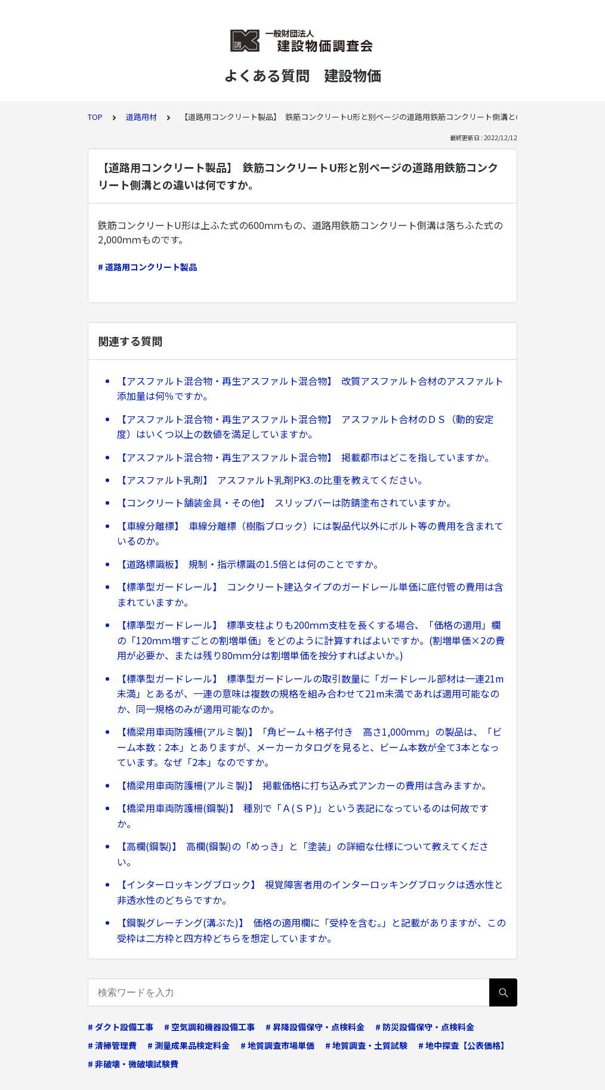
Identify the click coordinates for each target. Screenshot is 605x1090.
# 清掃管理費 (112, 1045)
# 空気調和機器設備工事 (209, 1027)
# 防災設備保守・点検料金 (424, 1027)
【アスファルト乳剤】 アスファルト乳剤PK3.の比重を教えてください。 (272, 480)
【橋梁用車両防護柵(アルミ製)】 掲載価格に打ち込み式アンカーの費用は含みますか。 (304, 785)
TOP (95, 116)
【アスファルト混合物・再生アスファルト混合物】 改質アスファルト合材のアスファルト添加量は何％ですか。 (310, 388)
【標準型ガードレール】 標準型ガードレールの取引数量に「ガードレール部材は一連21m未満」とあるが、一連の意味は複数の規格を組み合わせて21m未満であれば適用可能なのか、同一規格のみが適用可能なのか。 (310, 693)
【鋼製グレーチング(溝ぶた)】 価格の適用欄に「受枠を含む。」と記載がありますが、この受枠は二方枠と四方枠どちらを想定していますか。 (311, 930)
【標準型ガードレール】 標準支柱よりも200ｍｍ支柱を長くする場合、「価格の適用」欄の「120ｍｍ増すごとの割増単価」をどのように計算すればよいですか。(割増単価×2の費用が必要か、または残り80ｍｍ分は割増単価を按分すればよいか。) (311, 639)
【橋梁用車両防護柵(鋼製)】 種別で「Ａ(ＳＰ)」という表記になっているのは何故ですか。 (303, 815)
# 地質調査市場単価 (277, 1045)
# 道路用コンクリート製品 (147, 267)
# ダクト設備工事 (120, 1027)
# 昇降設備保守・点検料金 (315, 1027)
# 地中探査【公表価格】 (463, 1045)
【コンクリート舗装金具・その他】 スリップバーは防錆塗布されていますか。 (286, 502)
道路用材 (141, 116)
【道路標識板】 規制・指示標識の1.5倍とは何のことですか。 (250, 564)
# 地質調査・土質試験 (366, 1045)
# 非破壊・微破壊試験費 (133, 1064)
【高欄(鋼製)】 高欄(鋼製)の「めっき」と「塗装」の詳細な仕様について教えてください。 (303, 854)
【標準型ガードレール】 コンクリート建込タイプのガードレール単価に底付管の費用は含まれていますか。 (310, 594)
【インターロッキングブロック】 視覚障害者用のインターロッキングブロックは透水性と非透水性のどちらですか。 (310, 892)
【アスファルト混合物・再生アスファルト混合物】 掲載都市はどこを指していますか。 (305, 457)
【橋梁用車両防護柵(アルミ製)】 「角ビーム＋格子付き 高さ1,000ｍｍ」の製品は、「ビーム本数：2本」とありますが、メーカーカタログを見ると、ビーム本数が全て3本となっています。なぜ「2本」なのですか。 (309, 746)
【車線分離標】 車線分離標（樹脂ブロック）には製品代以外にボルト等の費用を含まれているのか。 (310, 533)
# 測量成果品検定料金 (188, 1045)
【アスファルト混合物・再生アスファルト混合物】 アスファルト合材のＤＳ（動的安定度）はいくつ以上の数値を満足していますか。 (305, 426)
